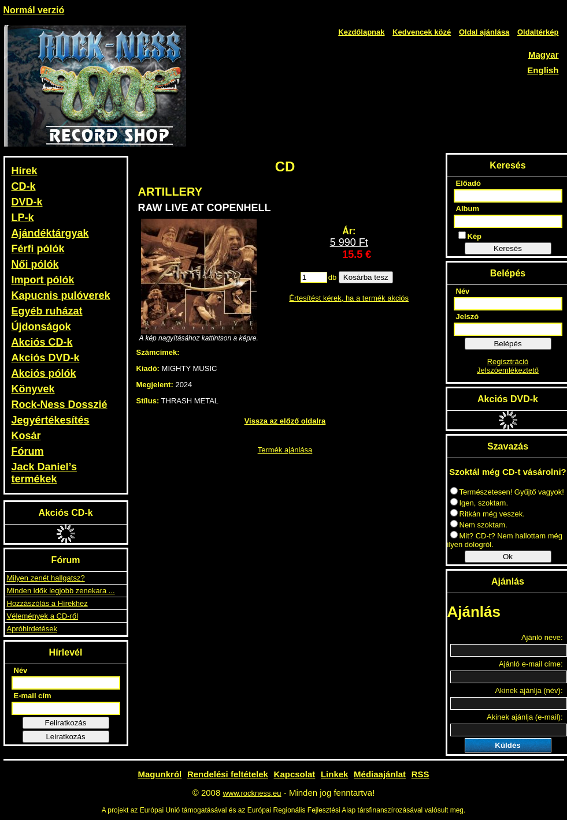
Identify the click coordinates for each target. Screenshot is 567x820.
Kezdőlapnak (361, 32)
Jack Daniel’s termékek (44, 473)
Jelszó (467, 316)
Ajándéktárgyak (50, 233)
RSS (420, 774)
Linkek (335, 774)
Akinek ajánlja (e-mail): (525, 717)
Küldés (507, 745)
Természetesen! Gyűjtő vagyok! (507, 492)
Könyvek (33, 389)
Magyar (543, 54)
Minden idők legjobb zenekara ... (61, 590)
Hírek (25, 171)
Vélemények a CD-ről (43, 616)
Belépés (507, 343)
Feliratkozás (66, 722)
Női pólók (35, 264)
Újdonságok (41, 326)
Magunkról (159, 774)
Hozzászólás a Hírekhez (47, 603)
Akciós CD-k (42, 342)
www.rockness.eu (252, 793)
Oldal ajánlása (484, 32)
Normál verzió (34, 10)
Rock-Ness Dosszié (60, 404)
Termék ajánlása (285, 449)
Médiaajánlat (380, 774)
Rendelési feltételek (227, 774)
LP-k (23, 217)
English (542, 70)
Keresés (508, 248)
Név (21, 670)
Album (467, 208)
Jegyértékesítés (51, 420)
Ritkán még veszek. (487, 514)
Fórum (28, 451)
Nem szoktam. (478, 525)
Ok (508, 556)
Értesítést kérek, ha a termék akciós (349, 298)
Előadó (468, 183)
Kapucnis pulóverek (61, 295)
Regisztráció (508, 361)
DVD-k (27, 202)
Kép (470, 236)
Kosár (26, 435)
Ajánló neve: (542, 637)
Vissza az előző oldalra (285, 421)
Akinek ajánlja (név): (528, 690)
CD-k (24, 186)
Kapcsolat (295, 774)
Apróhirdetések (32, 628)
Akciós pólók (44, 373)
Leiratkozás (65, 736)
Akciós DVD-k (46, 358)
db (332, 277)
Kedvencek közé (421, 32)
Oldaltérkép (538, 32)
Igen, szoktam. (479, 503)
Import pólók (43, 280)
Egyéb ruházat (47, 311)
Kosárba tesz (365, 277)
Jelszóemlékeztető (508, 370)
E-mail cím (32, 695)
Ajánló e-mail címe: (531, 664)
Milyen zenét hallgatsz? (46, 578)
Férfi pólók (38, 248)
